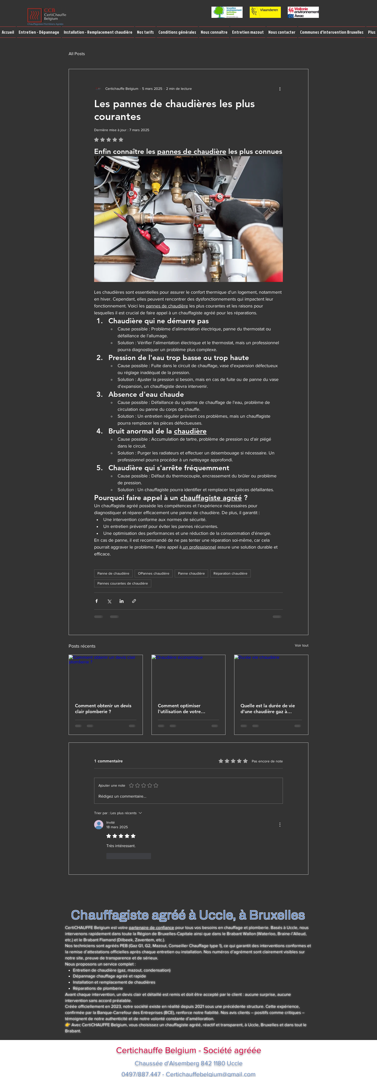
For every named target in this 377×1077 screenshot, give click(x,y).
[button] (38, 32)
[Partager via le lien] (134, 601)
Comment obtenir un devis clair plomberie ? (103, 708)
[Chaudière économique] (188, 675)
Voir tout (301, 645)
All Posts (77, 53)
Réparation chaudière (230, 573)
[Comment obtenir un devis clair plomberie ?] (106, 675)
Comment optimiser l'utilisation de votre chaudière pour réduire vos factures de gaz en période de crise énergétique (186, 708)
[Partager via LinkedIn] (121, 601)
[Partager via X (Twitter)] (109, 601)
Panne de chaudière (113, 573)
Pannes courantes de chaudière (122, 583)
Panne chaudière (191, 573)
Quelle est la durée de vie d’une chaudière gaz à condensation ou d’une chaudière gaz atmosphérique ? (268, 708)
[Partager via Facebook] (96, 601)
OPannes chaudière (153, 573)
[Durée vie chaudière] (271, 675)
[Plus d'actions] (280, 88)
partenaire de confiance (151, 927)
